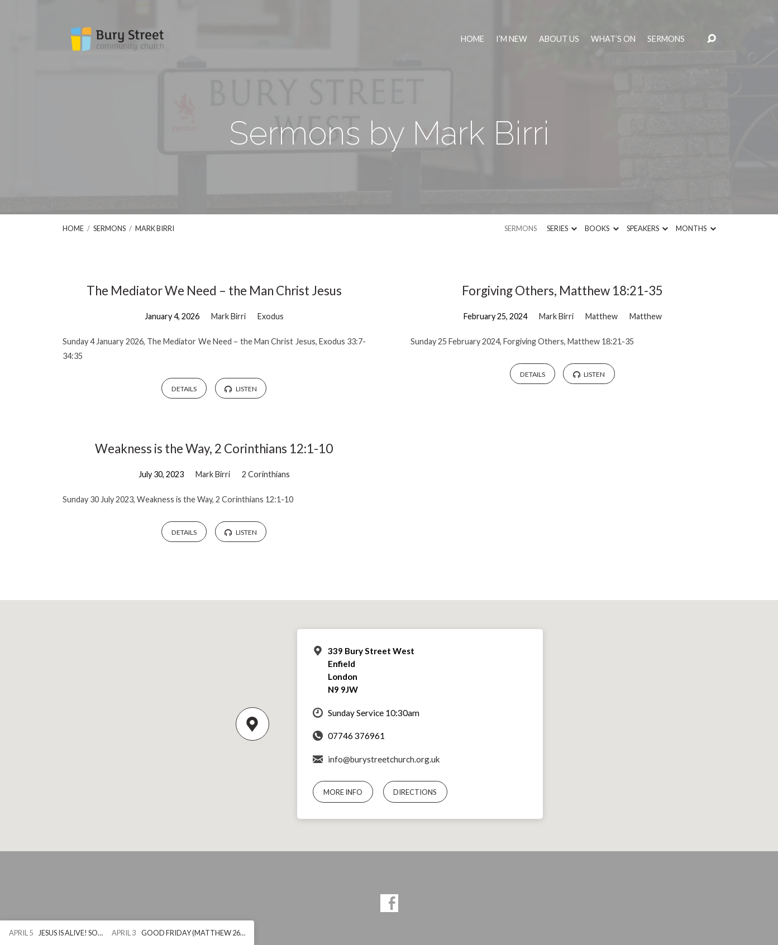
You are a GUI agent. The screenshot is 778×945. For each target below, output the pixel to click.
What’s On (613, 39)
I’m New (511, 39)
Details (184, 389)
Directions (415, 792)
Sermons (666, 39)
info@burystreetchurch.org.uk (384, 759)
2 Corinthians (266, 474)
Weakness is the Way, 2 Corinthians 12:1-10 (214, 448)
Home (472, 39)
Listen (240, 389)
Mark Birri (154, 228)
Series (562, 228)
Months (695, 228)
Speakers (647, 228)
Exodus (270, 316)
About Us (559, 39)
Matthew (601, 316)
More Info (342, 792)
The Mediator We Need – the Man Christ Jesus (214, 290)
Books (601, 228)
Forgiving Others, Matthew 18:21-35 (562, 290)
